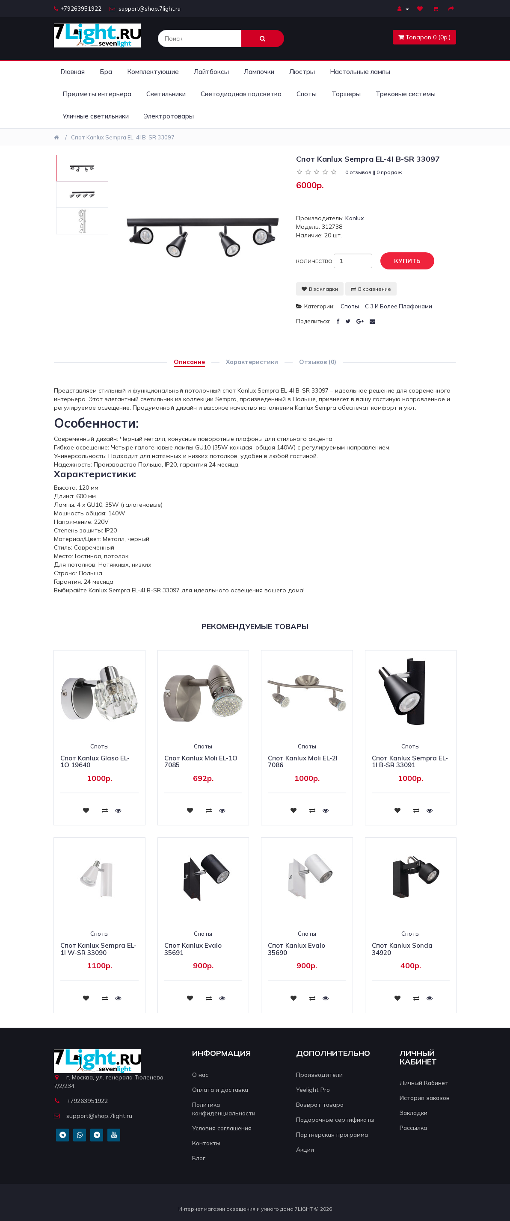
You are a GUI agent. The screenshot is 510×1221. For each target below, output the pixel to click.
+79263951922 (77, 8)
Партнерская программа (332, 1134)
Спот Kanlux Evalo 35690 (296, 949)
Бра (106, 72)
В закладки (320, 289)
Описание (189, 362)
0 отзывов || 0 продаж (373, 172)
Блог (198, 1158)
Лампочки (259, 72)
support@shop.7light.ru (145, 8)
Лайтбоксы (211, 72)
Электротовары (169, 116)
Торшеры (346, 94)
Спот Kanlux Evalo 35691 (193, 949)
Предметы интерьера (96, 94)
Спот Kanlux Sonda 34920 (402, 949)
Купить (401, 261)
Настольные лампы (360, 72)
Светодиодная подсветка (241, 94)
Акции (305, 1149)
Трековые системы (406, 94)
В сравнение (371, 289)
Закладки (413, 1113)
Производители (319, 1075)
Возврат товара (320, 1105)
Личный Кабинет (424, 1083)
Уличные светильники (95, 116)
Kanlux (354, 218)
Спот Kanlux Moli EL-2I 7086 (303, 761)
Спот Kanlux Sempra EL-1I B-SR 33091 (410, 761)
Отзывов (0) (317, 362)
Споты (307, 94)
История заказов (425, 1098)
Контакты (206, 1143)
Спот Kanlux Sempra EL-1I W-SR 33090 (98, 949)
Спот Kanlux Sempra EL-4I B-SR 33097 (123, 137)
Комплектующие (153, 72)
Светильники (166, 94)
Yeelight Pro (313, 1090)
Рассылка (413, 1128)
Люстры (302, 72)
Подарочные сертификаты (335, 1119)
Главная (72, 72)
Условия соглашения (222, 1128)
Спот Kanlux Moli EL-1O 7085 (200, 761)
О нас (200, 1075)
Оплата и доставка (220, 1090)
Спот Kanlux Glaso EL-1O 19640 (95, 761)
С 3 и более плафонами (398, 306)
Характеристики (252, 362)
